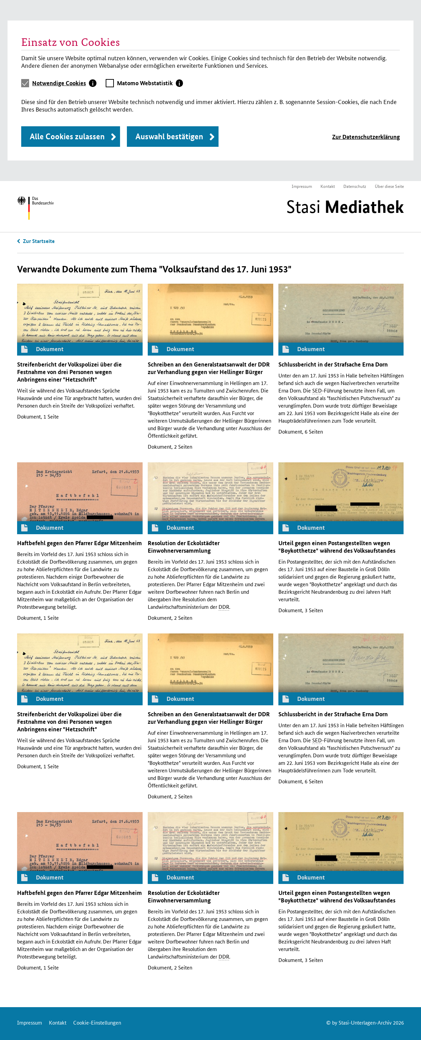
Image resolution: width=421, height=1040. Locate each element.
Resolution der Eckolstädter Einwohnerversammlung (184, 546)
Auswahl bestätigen (169, 136)
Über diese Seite (389, 186)
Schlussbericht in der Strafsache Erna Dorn (333, 364)
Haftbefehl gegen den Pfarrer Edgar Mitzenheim (79, 543)
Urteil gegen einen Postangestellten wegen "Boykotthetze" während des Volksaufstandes (336, 546)
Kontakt (327, 186)
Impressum (302, 186)
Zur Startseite (39, 241)
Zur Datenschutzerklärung (366, 137)
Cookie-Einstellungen (97, 1022)
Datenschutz (354, 186)
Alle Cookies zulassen (67, 136)
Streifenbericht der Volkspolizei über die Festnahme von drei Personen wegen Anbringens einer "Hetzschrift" (69, 371)
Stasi (345, 206)
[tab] (64, 83)
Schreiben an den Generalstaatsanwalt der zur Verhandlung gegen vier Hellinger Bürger (209, 368)
